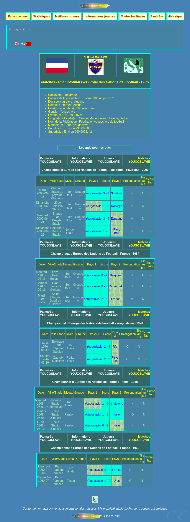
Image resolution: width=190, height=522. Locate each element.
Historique (175, 16)
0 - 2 (104, 275)
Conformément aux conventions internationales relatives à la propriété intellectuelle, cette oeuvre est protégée (95, 508)
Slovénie (116, 193)
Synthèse (156, 16)
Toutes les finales (133, 16)
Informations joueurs (100, 16)
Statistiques (41, 16)
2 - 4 (107, 346)
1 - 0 (106, 206)
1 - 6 (106, 231)
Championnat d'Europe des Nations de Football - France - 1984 (95, 253)
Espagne (116, 218)
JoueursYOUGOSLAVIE (108, 160)
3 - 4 (106, 218)
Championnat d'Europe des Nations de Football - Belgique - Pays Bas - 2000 (94, 169)
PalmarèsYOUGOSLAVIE (51, 160)
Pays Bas (116, 231)
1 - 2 (107, 480)
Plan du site (112, 516)
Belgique (116, 275)
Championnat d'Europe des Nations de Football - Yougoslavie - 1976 (95, 323)
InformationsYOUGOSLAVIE (81, 160)
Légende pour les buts (95, 147)
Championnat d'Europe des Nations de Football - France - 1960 (95, 447)
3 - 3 (106, 193)
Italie (117, 414)
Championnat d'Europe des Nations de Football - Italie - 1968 (95, 381)
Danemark (116, 286)
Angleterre (117, 403)
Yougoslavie (94, 193)
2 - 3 (104, 299)
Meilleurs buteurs (67, 16)
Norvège (116, 206)
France (115, 299)
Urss (23, 44)
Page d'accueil (18, 16)
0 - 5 (104, 286)
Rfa (115, 346)
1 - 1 (105, 414)
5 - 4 (107, 469)
